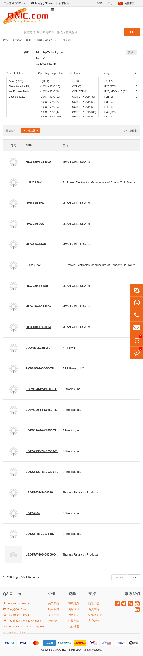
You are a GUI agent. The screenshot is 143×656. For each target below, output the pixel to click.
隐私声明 (93, 603)
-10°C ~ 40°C (50, 86)
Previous (119, 577)
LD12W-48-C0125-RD (40, 533)
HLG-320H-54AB (37, 285)
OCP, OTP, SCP (84, 112)
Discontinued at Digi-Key (21, 86)
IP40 (109, 107)
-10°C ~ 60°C (49, 107)
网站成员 (73, 609)
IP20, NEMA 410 (115, 91)
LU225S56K (34, 182)
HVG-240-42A (35, 203)
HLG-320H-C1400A (38, 161)
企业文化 (53, 614)
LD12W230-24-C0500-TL (42, 451)
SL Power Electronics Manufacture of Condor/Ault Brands (99, 182)
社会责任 (53, 620)
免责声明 (93, 609)
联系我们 (53, 609)
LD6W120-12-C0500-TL (41, 389)
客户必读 (93, 620)
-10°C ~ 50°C (50, 96)
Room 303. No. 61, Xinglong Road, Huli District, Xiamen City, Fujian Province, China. (23, 626)
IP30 (109, 101)
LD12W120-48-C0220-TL (42, 471)
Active (16, 81)
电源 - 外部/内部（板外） (40, 40)
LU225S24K (34, 265)
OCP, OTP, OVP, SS (84, 107)
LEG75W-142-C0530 (39, 492)
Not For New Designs (21, 91)
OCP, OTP (79, 91)
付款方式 (73, 614)
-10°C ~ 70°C (49, 112)
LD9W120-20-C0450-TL (41, 430)
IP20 (110, 86)
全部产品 (17, 40)
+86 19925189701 (16, 603)
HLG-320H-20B (36, 244)
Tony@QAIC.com (42, 3)
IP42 (110, 112)
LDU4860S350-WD (38, 347)
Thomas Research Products (80, 492)
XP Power (69, 347)
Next (134, 577)
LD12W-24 (33, 513)
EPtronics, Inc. (72, 389)
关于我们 (53, 603)
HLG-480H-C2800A (38, 327)
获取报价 (64, 3)
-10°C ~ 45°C (49, 91)
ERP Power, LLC (73, 368)
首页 (5, 40)
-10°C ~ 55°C (49, 101)
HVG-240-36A (35, 223)
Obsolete (17, 96)
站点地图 (73, 626)
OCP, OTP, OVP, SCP (84, 101)
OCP (76, 86)
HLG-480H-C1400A (38, 306)
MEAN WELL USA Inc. (77, 161)
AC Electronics (44, 63)
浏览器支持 (95, 614)
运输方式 (73, 620)
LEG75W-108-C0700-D (41, 554)
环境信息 (73, 603)
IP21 (108, 96)
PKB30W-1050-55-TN (40, 368)
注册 (109, 3)
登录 (99, 3)
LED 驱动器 (30, 130)
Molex (39, 58)
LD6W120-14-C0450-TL (41, 409)
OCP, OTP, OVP (83, 96)
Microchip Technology (48, 52)
